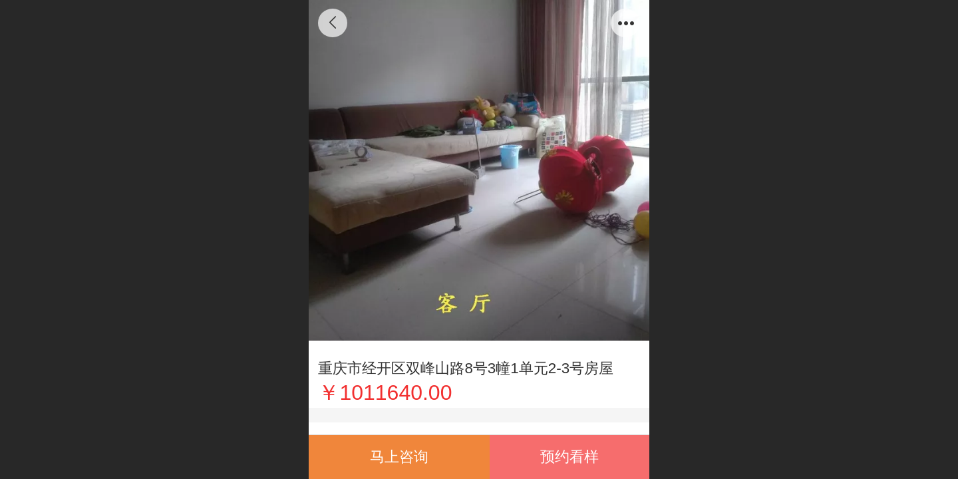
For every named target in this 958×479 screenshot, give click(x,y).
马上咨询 (399, 456)
